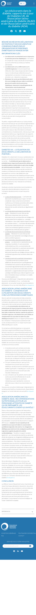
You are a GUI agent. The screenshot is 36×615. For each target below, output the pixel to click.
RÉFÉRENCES (6, 511)
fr (22, 3)
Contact (21, 536)
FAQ (2, 536)
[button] (34, 3)
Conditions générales (8, 533)
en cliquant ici (30, 285)
